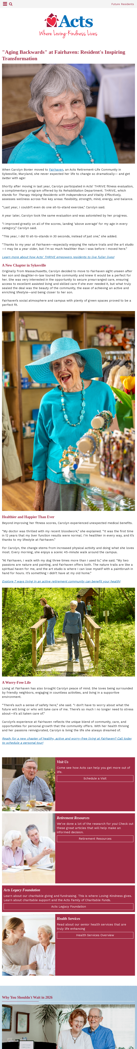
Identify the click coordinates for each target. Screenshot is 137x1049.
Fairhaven (56, 169)
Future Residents (122, 4)
